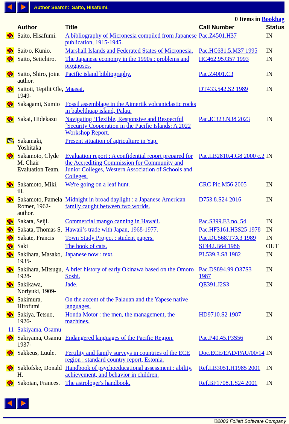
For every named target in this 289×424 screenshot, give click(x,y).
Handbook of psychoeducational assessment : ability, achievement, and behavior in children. (128, 371)
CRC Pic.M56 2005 (223, 184)
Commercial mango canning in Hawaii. (112, 221)
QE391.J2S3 (214, 284)
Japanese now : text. (89, 254)
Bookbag (273, 19)
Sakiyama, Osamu (39, 329)
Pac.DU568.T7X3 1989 (227, 238)
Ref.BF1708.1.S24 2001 (228, 383)
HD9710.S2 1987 (220, 314)
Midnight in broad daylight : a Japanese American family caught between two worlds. (125, 202)
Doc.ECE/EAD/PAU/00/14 (232, 353)
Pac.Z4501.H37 (218, 35)
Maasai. (74, 89)
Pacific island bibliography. (98, 74)
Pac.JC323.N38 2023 (224, 119)
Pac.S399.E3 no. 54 (222, 221)
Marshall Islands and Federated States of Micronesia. (129, 50)
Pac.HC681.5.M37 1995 (228, 50)
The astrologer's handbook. (97, 383)
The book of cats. (86, 246)
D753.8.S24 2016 (220, 199)
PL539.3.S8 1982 (220, 254)
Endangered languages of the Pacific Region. (119, 338)
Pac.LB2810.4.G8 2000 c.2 (232, 156)
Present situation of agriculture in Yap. (111, 141)
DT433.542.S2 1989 (223, 89)
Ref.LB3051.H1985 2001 (229, 368)
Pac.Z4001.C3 (216, 74)
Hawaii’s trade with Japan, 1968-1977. (111, 229)
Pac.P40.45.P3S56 (221, 338)
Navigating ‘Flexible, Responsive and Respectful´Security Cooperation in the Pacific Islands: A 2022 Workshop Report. (128, 126)
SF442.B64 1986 (219, 246)
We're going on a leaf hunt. (97, 184)
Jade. (71, 284)
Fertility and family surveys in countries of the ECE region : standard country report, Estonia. (127, 356)
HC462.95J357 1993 (224, 59)
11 (10, 329)
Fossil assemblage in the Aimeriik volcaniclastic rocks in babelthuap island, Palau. (130, 107)
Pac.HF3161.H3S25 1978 (230, 229)
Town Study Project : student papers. (109, 238)
